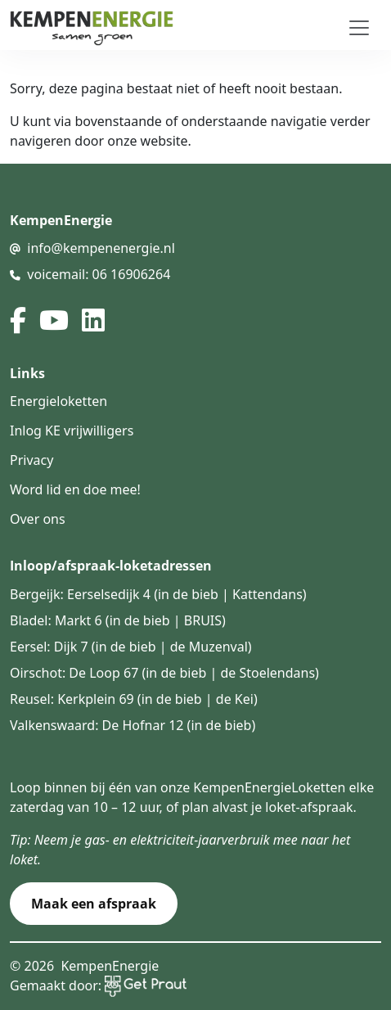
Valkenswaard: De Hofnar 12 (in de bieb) (132, 725)
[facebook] (18, 320)
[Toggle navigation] (359, 27)
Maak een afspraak (93, 904)
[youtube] (54, 320)
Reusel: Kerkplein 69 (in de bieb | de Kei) (134, 699)
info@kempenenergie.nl (101, 248)
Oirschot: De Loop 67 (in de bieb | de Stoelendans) (164, 673)
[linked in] (93, 320)
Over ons (37, 519)
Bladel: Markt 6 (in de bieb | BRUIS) (118, 620)
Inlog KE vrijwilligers (71, 431)
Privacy (31, 460)
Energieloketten (58, 401)
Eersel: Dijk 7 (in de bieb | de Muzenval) (131, 647)
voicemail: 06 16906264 (98, 274)
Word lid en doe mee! (75, 489)
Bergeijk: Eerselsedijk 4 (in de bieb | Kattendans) (158, 594)
